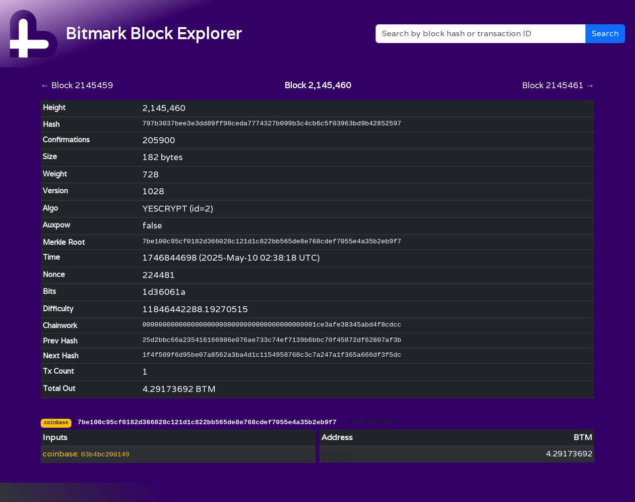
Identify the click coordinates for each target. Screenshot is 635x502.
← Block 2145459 (77, 85)
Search (605, 33)
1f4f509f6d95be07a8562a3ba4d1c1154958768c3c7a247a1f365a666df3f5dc (271, 355)
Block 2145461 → (558, 85)
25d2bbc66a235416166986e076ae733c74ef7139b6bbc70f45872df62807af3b (271, 340)
